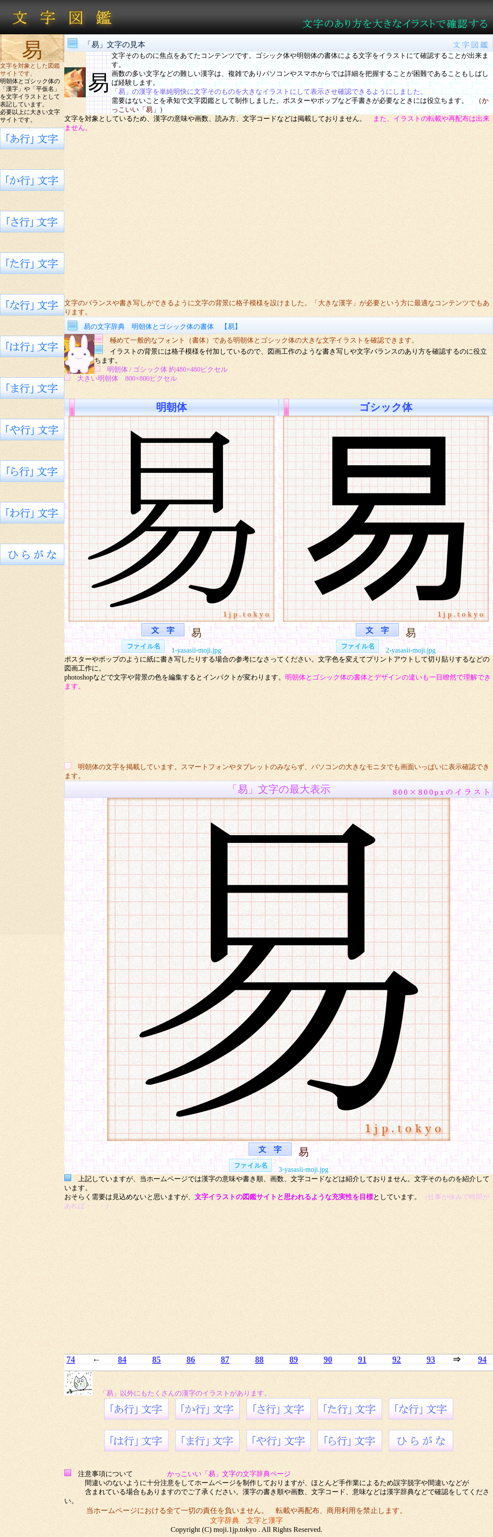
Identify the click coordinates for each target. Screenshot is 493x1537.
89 (293, 1359)
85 (156, 1359)
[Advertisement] (278, 216)
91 (362, 1359)
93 (431, 1359)
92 (396, 1359)
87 (225, 1359)
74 (70, 1359)
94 (482, 1359)
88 (259, 1359)
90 (328, 1359)
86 (190, 1359)
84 (122, 1359)
